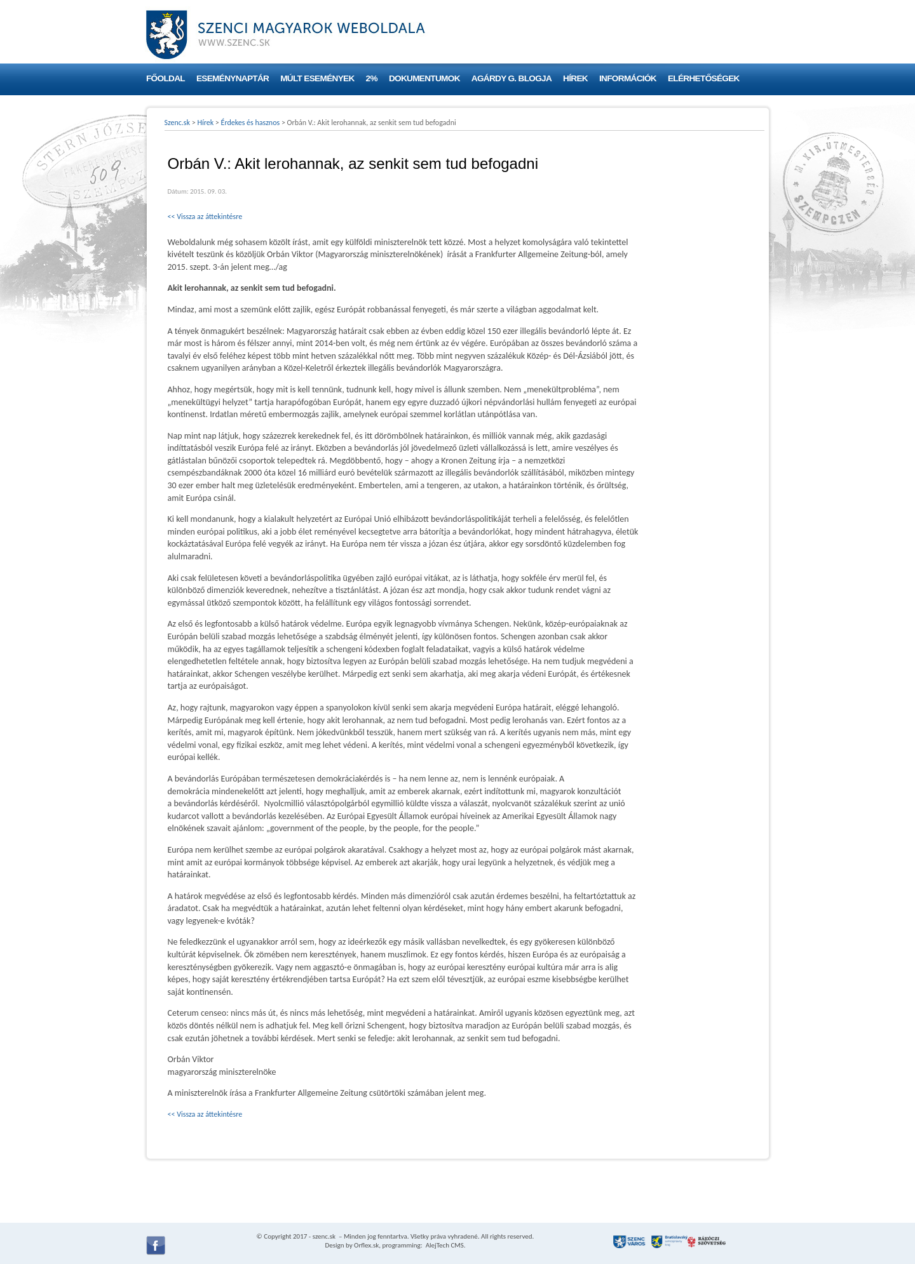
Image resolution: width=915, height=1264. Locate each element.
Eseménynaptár (232, 78)
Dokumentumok (424, 78)
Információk (627, 78)
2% (371, 78)
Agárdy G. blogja (511, 78)
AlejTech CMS (444, 1245)
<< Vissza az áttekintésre (205, 216)
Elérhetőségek (704, 78)
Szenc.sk (178, 122)
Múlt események (317, 78)
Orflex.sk (366, 1245)
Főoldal (165, 78)
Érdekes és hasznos (250, 122)
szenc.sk (324, 1236)
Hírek (575, 78)
